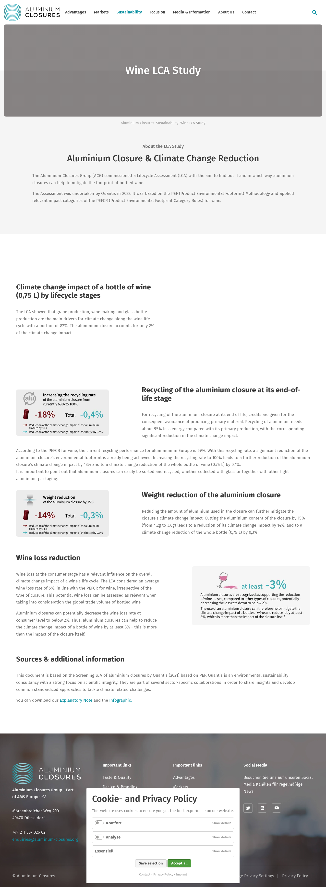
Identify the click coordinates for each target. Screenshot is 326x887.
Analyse (113, 837)
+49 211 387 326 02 (28, 832)
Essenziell (104, 851)
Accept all (179, 863)
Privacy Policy (163, 874)
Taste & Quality (117, 777)
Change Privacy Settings (251, 875)
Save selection (151, 863)
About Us (226, 12)
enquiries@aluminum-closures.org (45, 839)
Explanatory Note (76, 700)
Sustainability (129, 12)
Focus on (157, 12)
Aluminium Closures (137, 123)
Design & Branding (120, 787)
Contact (249, 12)
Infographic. (120, 700)
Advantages (75, 12)
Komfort (113, 823)
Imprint (181, 874)
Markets (101, 12)
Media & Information (191, 12)
